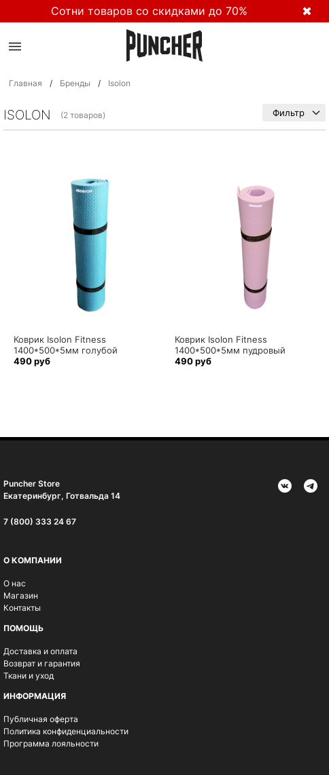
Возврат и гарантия (41, 663)
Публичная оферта (40, 719)
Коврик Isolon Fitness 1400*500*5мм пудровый (230, 345)
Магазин (20, 595)
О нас (14, 583)
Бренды (75, 83)
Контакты (22, 608)
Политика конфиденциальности (65, 731)
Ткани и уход (28, 675)
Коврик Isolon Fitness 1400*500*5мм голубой (66, 345)
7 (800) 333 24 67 (39, 521)
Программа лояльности (51, 743)
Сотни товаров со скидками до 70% (149, 11)
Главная (25, 83)
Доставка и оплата (40, 651)
